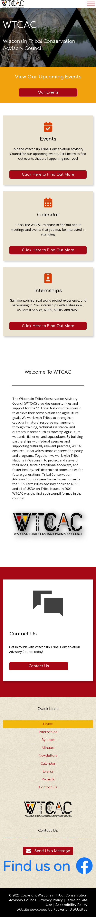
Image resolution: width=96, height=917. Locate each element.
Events (48, 771)
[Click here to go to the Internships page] (48, 326)
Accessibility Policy (71, 905)
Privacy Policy (51, 900)
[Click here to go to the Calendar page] (48, 250)
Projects (48, 779)
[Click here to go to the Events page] (48, 174)
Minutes (48, 748)
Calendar (48, 763)
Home (48, 724)
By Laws (48, 740)
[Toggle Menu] (91, 4)
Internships (48, 732)
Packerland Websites (70, 909)
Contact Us (48, 787)
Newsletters (48, 756)
